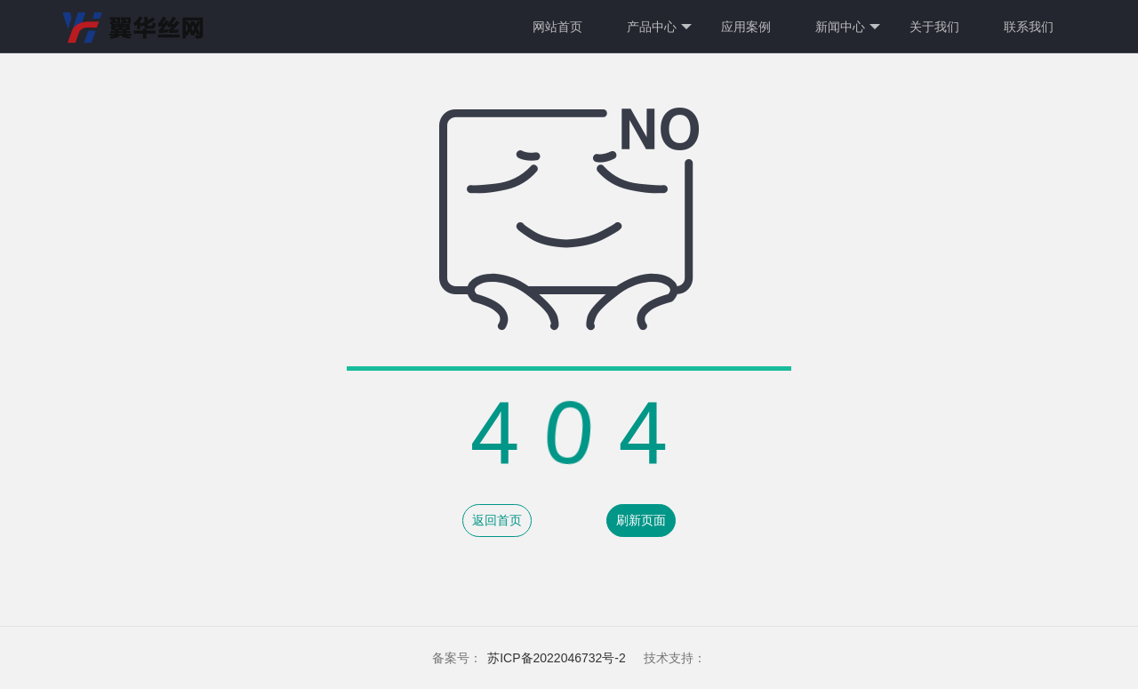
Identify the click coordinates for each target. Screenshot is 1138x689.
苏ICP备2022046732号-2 (556, 658)
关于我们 (934, 27)
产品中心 (659, 27)
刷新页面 (641, 520)
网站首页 (557, 27)
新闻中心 (847, 27)
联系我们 (1029, 27)
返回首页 (497, 520)
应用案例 (746, 27)
